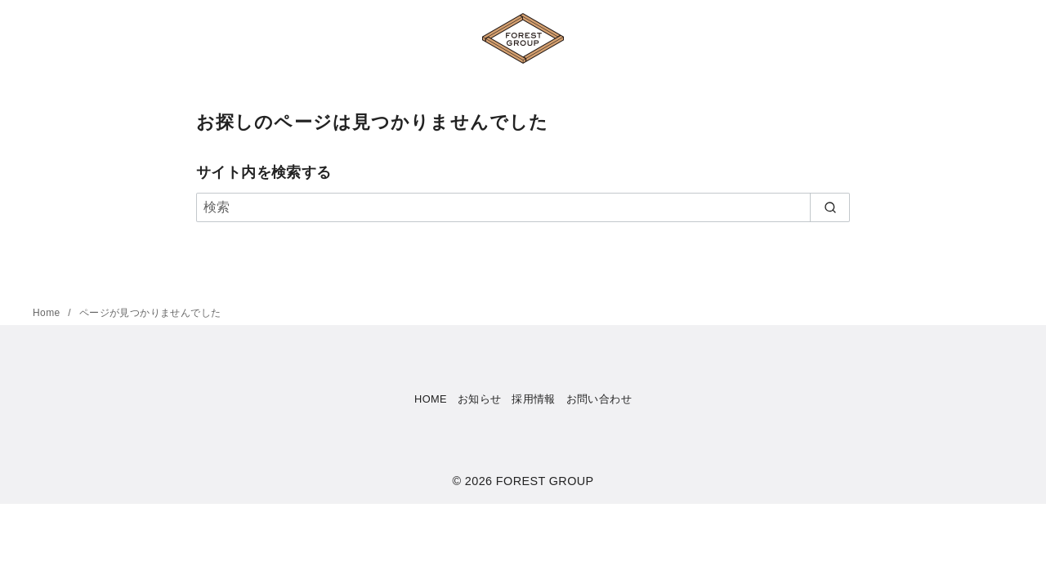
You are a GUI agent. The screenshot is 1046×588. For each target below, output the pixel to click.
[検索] (523, 207)
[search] (830, 207)
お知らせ (480, 399)
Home (48, 312)
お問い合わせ (599, 399)
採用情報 (534, 399)
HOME (430, 399)
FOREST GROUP (545, 481)
